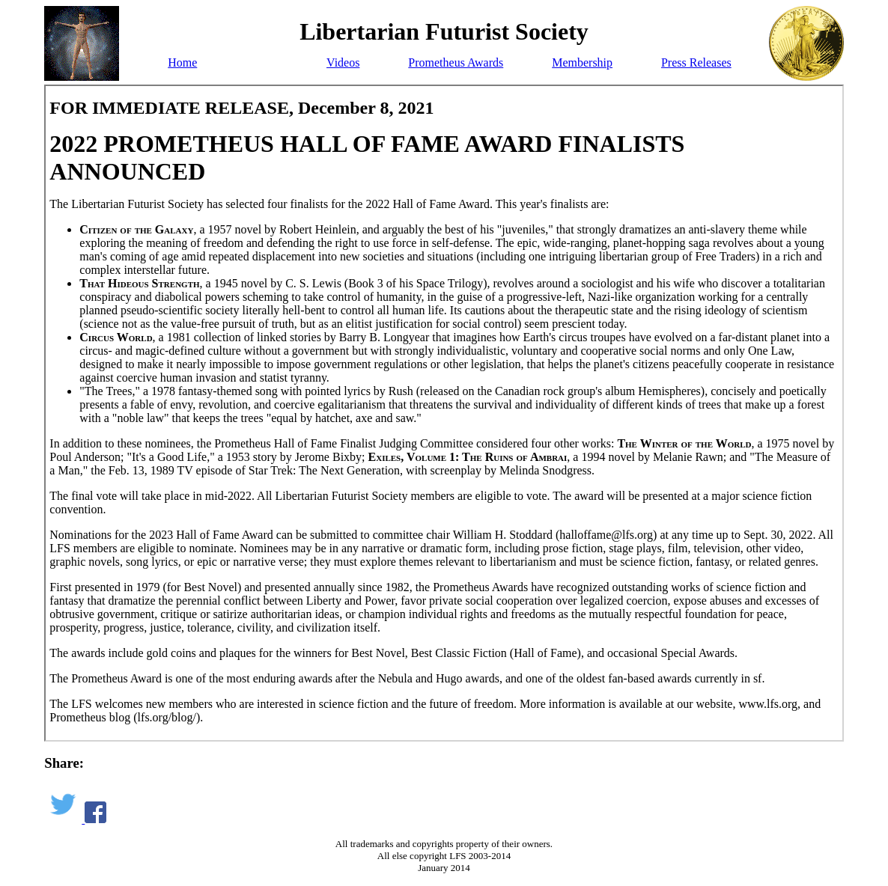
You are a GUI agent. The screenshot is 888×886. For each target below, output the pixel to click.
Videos (342, 62)
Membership (582, 62)
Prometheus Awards (455, 62)
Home (182, 62)
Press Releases (696, 62)
